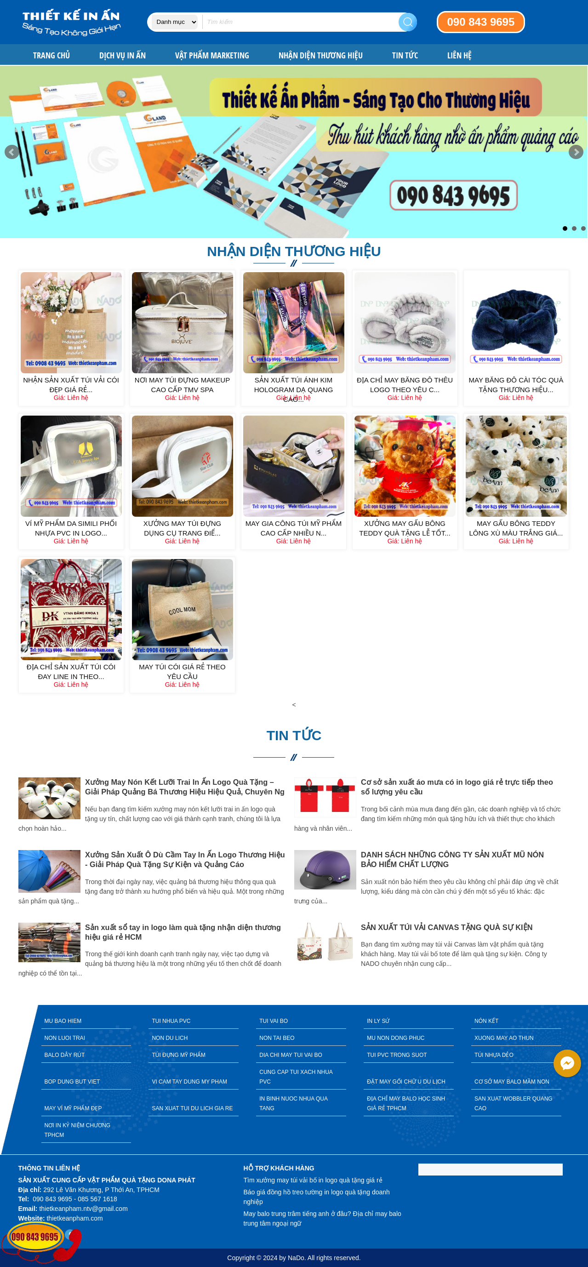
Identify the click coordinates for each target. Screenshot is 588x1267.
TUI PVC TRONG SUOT (397, 1055)
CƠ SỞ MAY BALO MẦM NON (511, 1082)
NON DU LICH (170, 1038)
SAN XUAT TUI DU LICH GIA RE (192, 1108)
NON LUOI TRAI (65, 1038)
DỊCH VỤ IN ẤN (122, 55)
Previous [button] (11, 885)
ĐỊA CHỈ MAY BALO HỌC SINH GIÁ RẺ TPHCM (406, 1104)
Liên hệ (459, 55)
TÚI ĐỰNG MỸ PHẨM (179, 1055)
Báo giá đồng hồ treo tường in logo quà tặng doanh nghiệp (317, 1196)
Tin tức (405, 55)
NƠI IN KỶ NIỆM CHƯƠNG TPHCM (78, 1130)
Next (576, 152)
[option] (156, 878)
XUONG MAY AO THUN (504, 1038)
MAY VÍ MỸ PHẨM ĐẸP (73, 1108)
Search (408, 22)
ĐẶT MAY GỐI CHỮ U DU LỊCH (406, 1082)
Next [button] (577, 885)
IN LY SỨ (378, 1021)
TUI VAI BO (273, 1021)
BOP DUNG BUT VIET (72, 1082)
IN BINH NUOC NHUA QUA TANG (293, 1104)
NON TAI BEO (276, 1038)
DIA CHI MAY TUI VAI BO (290, 1055)
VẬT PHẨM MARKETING (212, 55)
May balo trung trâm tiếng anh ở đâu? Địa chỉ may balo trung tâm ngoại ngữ (322, 1218)
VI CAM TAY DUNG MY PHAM (189, 1082)
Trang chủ (51, 55)
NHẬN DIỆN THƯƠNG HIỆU (321, 55)
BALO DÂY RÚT (65, 1055)
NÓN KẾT (486, 1021)
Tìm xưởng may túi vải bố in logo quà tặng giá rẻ (313, 1180)
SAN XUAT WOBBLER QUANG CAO (513, 1104)
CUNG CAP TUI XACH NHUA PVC (296, 1077)
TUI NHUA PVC (171, 1021)
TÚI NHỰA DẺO (494, 1055)
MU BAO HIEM (63, 1021)
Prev (12, 152)
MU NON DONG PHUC (395, 1038)
